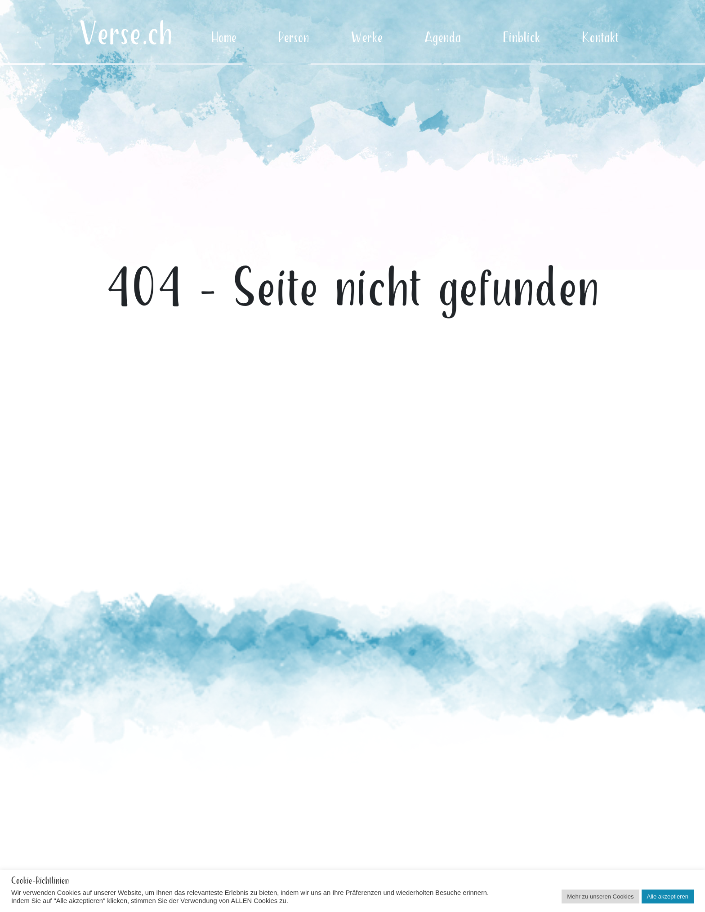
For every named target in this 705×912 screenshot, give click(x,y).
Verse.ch (126, 34)
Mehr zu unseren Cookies (600, 896)
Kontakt (600, 37)
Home (223, 37)
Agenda (442, 37)
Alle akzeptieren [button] (668, 896)
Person (293, 37)
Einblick (521, 37)
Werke (367, 37)
